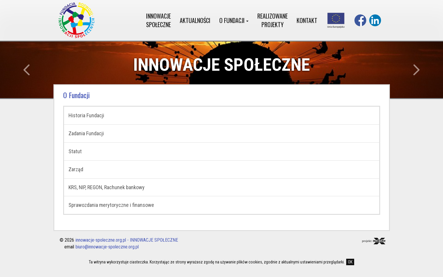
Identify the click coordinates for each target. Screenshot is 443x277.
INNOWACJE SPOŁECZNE (158, 20)
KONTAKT (307, 20)
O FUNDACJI (234, 20)
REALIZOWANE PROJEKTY (272, 20)
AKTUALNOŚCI (195, 20)
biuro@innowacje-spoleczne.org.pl (107, 247)
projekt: (373, 241)
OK (350, 262)
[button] (33, 70)
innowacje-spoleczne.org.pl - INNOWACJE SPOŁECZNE (127, 240)
